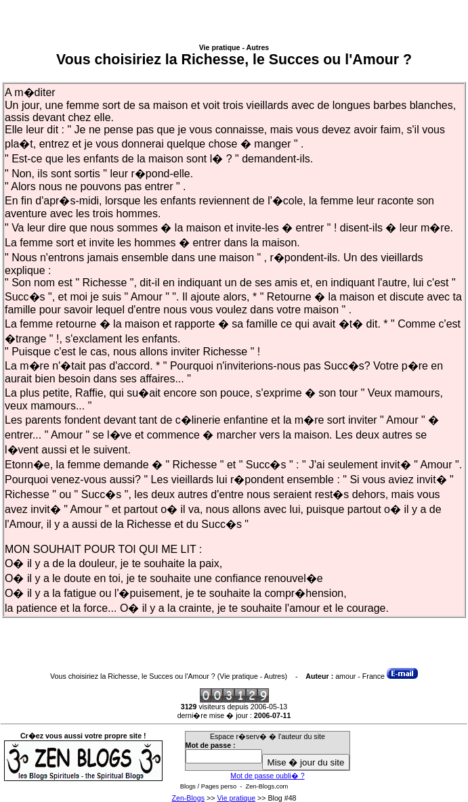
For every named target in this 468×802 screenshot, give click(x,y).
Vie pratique (236, 798)
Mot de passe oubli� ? (267, 776)
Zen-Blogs (188, 798)
